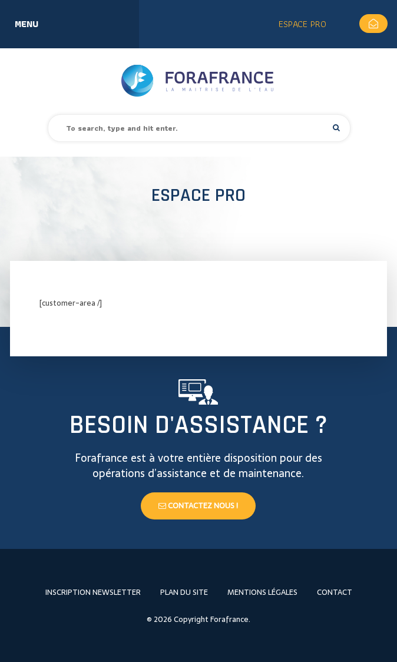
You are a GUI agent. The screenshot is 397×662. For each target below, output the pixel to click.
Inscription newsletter (93, 592)
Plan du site (184, 592)
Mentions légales (262, 592)
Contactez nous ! (198, 505)
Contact (334, 592)
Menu (26, 23)
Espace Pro (302, 23)
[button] (336, 127)
